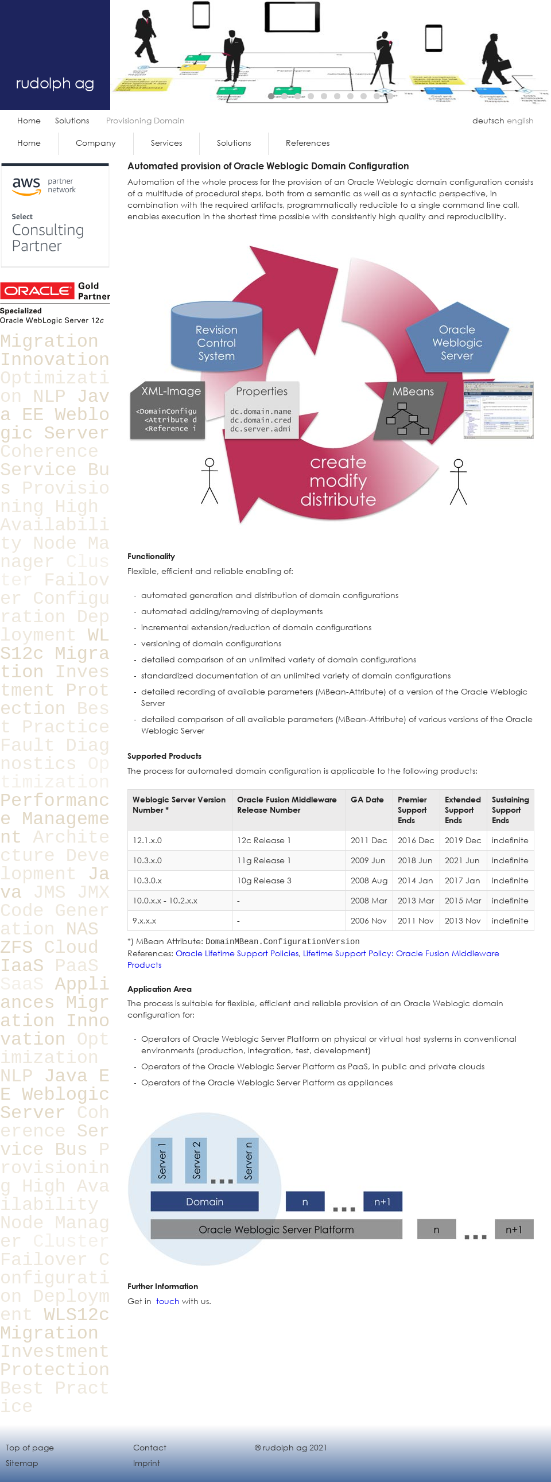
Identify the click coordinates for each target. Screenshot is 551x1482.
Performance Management (55, 819)
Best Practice (55, 718)
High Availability (55, 525)
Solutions (72, 120)
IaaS (22, 966)
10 (390, 96)
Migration (49, 341)
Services (166, 143)
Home (29, 120)
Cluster (71, 1241)
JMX (93, 892)
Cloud (71, 948)
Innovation (55, 360)
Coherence (49, 452)
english (520, 120)
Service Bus (55, 1140)
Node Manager (55, 553)
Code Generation (55, 920)
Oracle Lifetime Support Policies (237, 953)
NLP (49, 397)
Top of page (30, 1447)
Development (55, 865)
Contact (149, 1447)
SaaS (22, 984)
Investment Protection (55, 690)
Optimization (55, 773)
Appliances (55, 993)
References (307, 143)
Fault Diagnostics (55, 755)
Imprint (146, 1463)
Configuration (55, 608)
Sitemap (22, 1463)
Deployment (55, 626)
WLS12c (77, 1315)
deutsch (488, 120)
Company (96, 143)
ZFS (16, 948)
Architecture (55, 846)
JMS (49, 892)
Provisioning (55, 1168)
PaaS (77, 966)
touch (168, 1301)
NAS (82, 929)
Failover (44, 1260)
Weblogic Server (55, 424)
